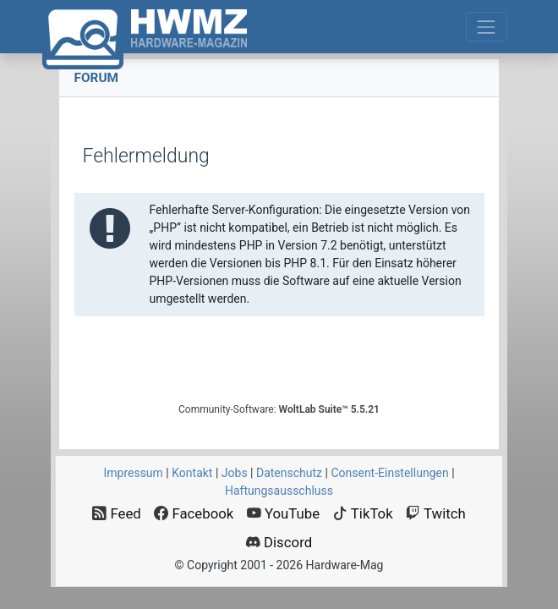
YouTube (283, 513)
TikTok (363, 513)
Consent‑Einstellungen (389, 473)
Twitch (436, 513)
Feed (116, 513)
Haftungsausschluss (279, 490)
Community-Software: (279, 409)
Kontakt (192, 473)
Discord (279, 542)
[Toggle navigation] (486, 26)
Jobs (235, 473)
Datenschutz (289, 473)
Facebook (193, 513)
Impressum (132, 473)
